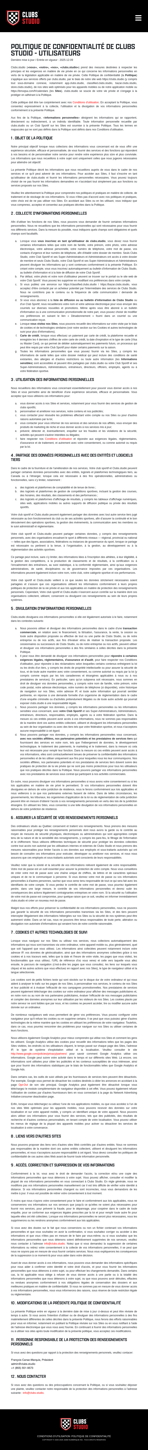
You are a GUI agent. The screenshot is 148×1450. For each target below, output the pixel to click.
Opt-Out (23, 1084)
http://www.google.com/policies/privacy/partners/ (39, 1053)
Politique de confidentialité (91, 1436)
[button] (138, 19)
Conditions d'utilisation (86, 102)
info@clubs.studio (54, 1243)
